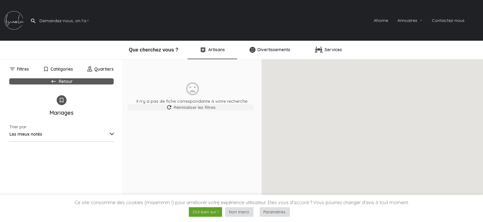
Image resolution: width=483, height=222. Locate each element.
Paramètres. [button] (274, 211)
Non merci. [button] (239, 211)
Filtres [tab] (23, 69)
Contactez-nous (448, 20)
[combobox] (61, 145)
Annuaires (407, 20)
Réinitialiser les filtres (192, 110)
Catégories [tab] (62, 69)
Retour (61, 84)
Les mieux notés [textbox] (26, 145)
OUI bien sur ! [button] (205, 211)
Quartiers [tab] (104, 69)
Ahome (381, 20)
